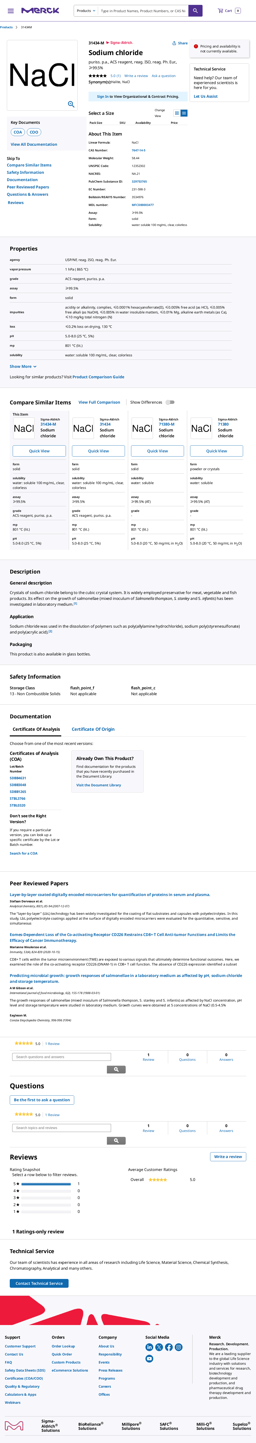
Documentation (22, 179)
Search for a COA (24, 853)
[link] (24, 1043)
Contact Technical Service (39, 1258)
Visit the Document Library (98, 785)
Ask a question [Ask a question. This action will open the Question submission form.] (164, 75)
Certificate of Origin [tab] (93, 729)
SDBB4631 (18, 778)
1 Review (53, 1043)
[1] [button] (75, 603)
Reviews (16, 202)
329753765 (139, 181)
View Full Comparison (99, 402)
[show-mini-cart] (229, 10)
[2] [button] (50, 631)
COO (34, 132)
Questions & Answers (27, 194)
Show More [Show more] (23, 366)
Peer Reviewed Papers (28, 187)
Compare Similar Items (29, 165)
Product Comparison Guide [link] (98, 377)
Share (180, 43)
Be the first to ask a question (42, 1087)
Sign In (103, 96)
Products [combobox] (84, 10)
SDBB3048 (18, 784)
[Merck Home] (40, 10)
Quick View (39, 451)
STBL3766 (17, 798)
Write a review (230, 1133)
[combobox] (138, 11)
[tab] (10, 27)
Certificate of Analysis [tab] (36, 729)
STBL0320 (17, 805)
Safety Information (25, 172)
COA (18, 132)
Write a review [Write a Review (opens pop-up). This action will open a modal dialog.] (136, 75)
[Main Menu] (11, 10)
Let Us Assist (206, 96)
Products (6, 27)
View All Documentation (34, 144)
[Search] (195, 11)
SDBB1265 (18, 791)
